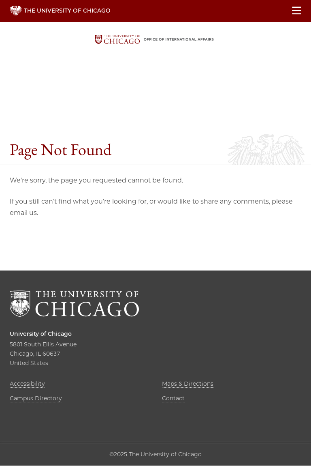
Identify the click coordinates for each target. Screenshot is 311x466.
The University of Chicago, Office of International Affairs (154, 39)
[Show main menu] (296, 10)
